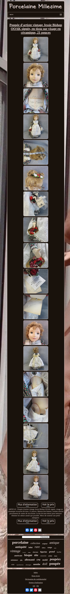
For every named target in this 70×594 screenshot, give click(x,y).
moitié (45, 560)
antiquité (20, 547)
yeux (55, 548)
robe (12, 565)
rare (37, 547)
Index (36, 573)
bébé (31, 547)
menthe (36, 564)
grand (52, 551)
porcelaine (20, 542)
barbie (59, 552)
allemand (30, 559)
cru (38, 559)
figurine (43, 552)
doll (44, 564)
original (44, 544)
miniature (14, 560)
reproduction (19, 565)
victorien (43, 556)
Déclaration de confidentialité (35, 579)
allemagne (28, 565)
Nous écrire (36, 576)
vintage (15, 551)
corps (50, 547)
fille (21, 560)
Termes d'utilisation (36, 583)
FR (38, 586)
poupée (54, 564)
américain (18, 556)
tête (36, 555)
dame (55, 556)
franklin (24, 552)
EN (34, 586)
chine (29, 552)
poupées (55, 559)
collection (35, 543)
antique (54, 543)
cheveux (35, 552)
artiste (50, 556)
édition (43, 548)
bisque (28, 555)
